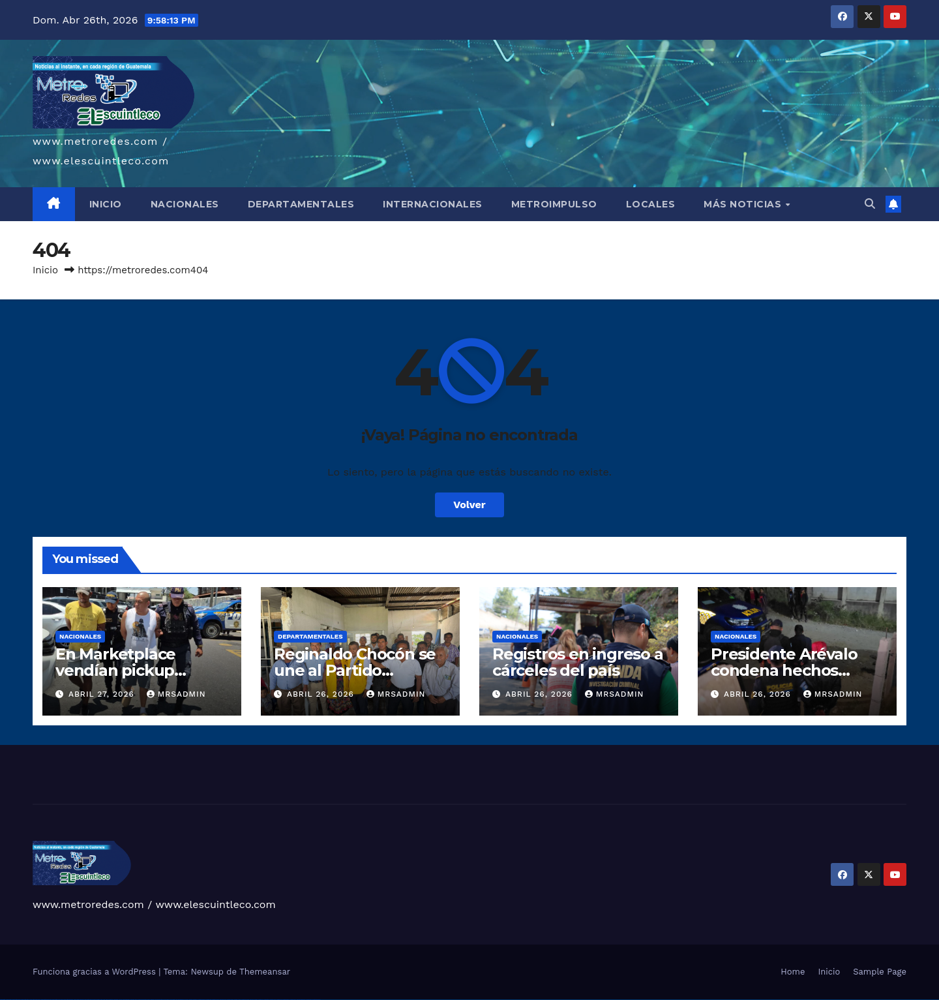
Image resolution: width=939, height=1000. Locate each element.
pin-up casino (166, 999)
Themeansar (264, 972)
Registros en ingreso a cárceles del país (577, 662)
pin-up (148, 999)
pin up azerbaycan (180, 999)
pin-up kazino (172, 999)
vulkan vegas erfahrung (78, 999)
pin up (136, 999)
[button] (870, 204)
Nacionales (80, 636)
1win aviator (116, 999)
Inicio (45, 270)
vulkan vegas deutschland (34, 999)
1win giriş (111, 999)
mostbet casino (230, 999)
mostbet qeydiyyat (316, 999)
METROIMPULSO (554, 204)
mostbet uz (195, 999)
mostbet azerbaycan (301, 999)
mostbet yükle (309, 999)
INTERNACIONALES (433, 204)
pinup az (153, 999)
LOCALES (651, 204)
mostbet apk (208, 999)
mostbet (190, 999)
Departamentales (310, 636)
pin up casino (144, 999)
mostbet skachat (201, 999)
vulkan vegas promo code (57, 999)
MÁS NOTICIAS (744, 204)
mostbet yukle (273, 999)
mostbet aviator (285, 999)
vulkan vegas (2, 999)
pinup (139, 999)
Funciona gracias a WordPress (95, 972)
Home (793, 972)
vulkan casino (9, 999)
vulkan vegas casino (16, 999)
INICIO (105, 204)
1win (101, 999)
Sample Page (879, 972)
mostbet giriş (266, 999)
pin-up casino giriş (159, 999)
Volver (469, 504)
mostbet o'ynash (237, 999)
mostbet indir (279, 999)
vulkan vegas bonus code (45, 999)
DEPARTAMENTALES (301, 204)
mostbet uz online (245, 999)
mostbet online (223, 999)
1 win (104, 999)
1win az (107, 999)
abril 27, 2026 (103, 694)
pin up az (186, 999)
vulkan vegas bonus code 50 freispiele (92, 999)
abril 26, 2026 (322, 694)
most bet (252, 999)
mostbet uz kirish (215, 999)
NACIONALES (185, 204)
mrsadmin (176, 694)
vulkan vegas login (25, 999)
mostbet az (260, 999)
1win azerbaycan (126, 999)
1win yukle (132, 999)
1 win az (120, 999)
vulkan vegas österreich (68, 999)
